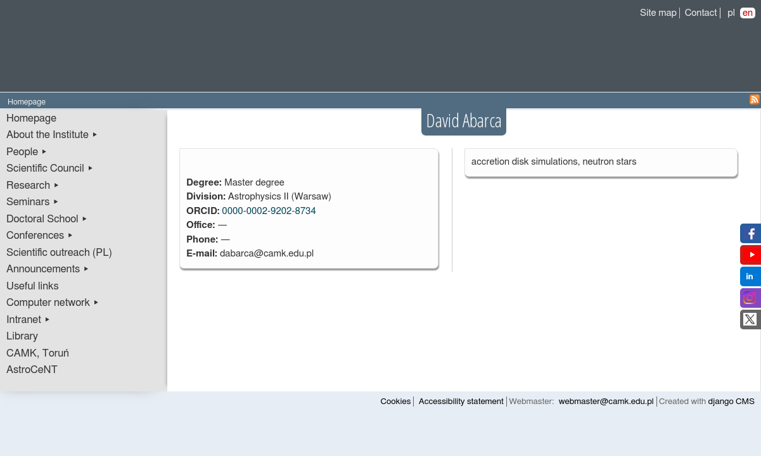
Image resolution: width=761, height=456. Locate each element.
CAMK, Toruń (37, 353)
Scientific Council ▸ (50, 168)
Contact (701, 13)
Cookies (396, 401)
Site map (658, 13)
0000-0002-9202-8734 (269, 211)
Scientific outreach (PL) (59, 253)
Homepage (31, 118)
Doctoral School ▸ (47, 219)
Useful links (32, 286)
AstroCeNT (32, 370)
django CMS (731, 401)
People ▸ (27, 152)
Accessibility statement (461, 401)
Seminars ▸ (32, 202)
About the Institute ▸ (52, 135)
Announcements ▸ (47, 269)
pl (731, 13)
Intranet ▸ (28, 320)
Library (22, 336)
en (748, 13)
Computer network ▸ (52, 303)
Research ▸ (33, 185)
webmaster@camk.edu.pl (606, 401)
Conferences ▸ (40, 236)
